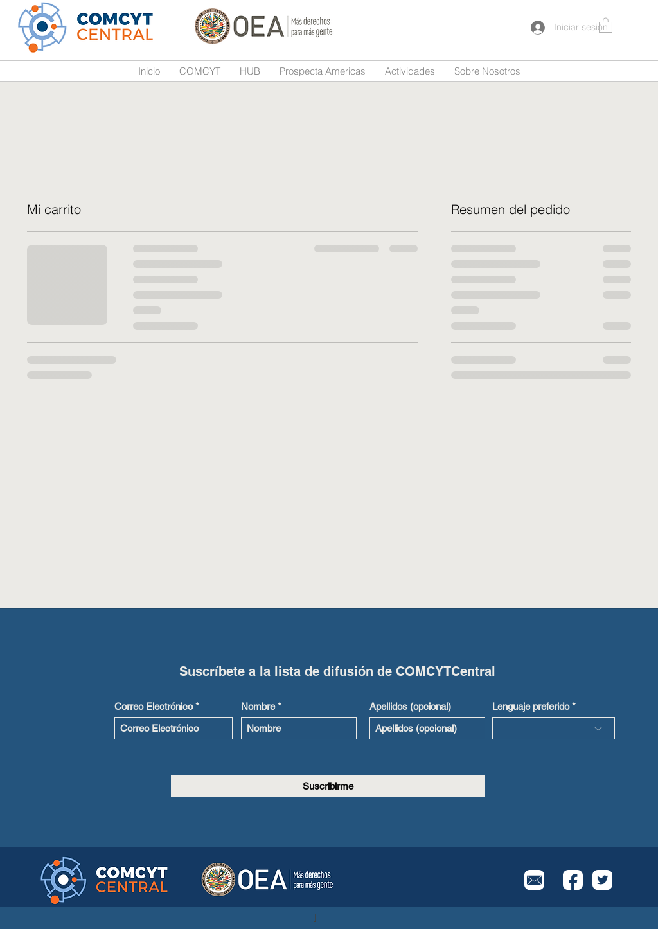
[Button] (86, 27)
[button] (605, 25)
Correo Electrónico (153, 706)
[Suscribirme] (328, 786)
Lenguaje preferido (530, 706)
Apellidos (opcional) (410, 706)
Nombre (258, 706)
